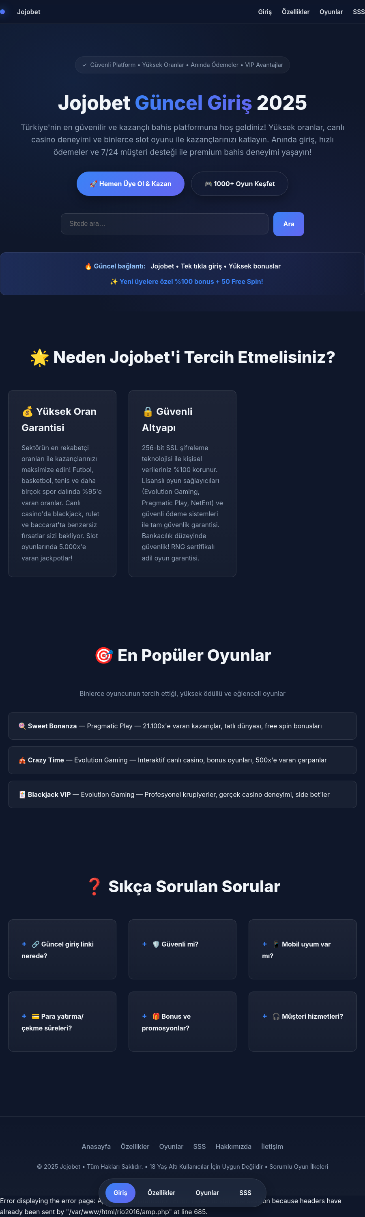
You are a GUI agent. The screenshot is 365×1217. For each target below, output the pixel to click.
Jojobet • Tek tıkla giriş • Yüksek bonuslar (215, 266)
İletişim (272, 1146)
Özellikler (296, 12)
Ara (288, 224)
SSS (359, 12)
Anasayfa (96, 1146)
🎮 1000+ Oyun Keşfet (239, 184)
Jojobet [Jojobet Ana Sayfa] (29, 12)
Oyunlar (331, 12)
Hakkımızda (233, 1146)
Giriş (265, 12)
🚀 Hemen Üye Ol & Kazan (131, 184)
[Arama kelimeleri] (164, 223)
